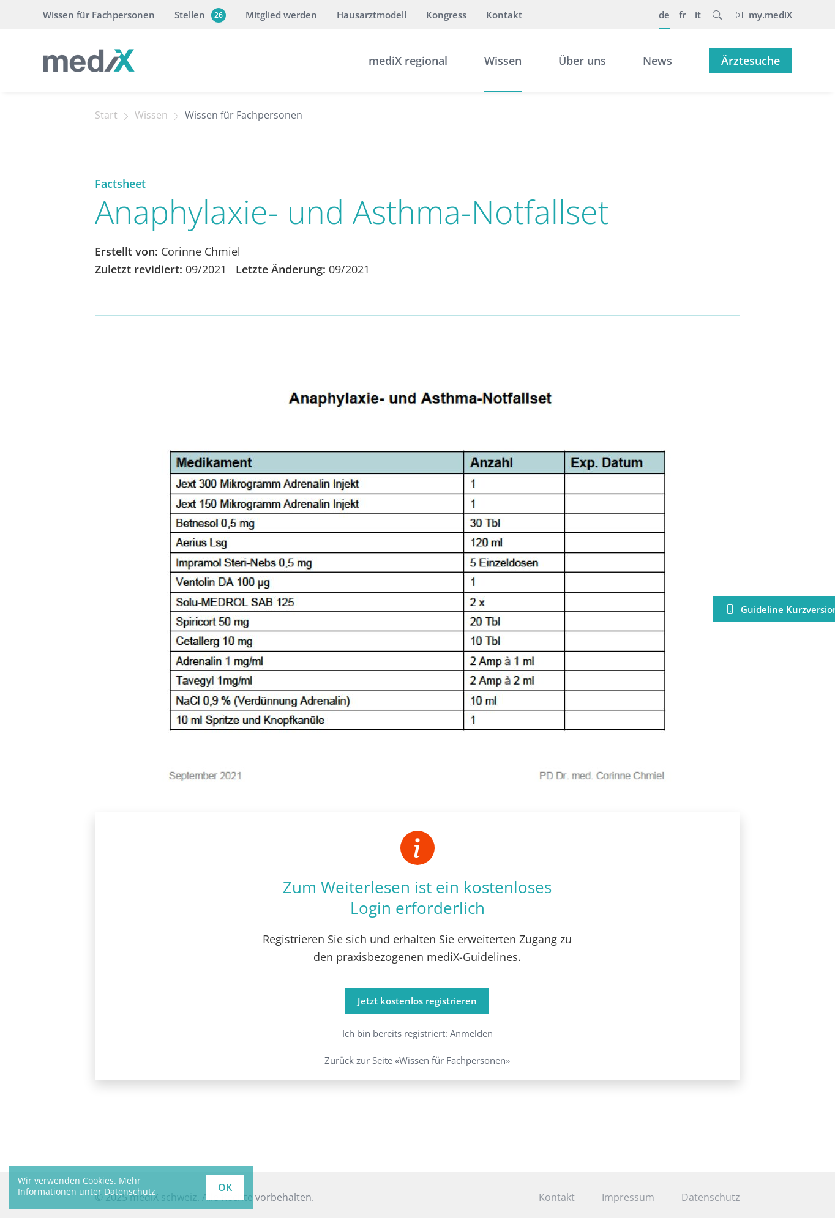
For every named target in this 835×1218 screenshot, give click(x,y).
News (657, 60)
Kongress (446, 15)
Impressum (628, 1197)
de (664, 15)
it (698, 15)
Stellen (198, 15)
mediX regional (408, 60)
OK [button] (225, 1187)
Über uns (582, 60)
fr (682, 15)
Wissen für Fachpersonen (99, 15)
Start (106, 115)
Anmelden (471, 1033)
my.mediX (762, 15)
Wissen (503, 60)
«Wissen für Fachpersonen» (452, 1060)
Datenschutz (710, 1197)
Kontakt (504, 15)
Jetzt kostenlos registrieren (417, 1001)
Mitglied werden (281, 15)
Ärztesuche (750, 60)
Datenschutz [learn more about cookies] (129, 1191)
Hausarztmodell (371, 15)
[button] (717, 14)
